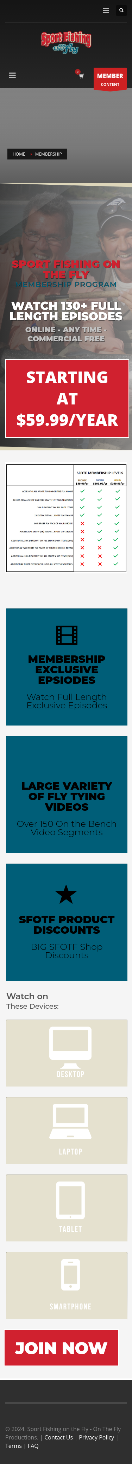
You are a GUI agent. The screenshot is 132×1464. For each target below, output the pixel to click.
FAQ (33, 1446)
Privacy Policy (96, 1437)
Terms (13, 1446)
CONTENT (110, 80)
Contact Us (58, 1437)
